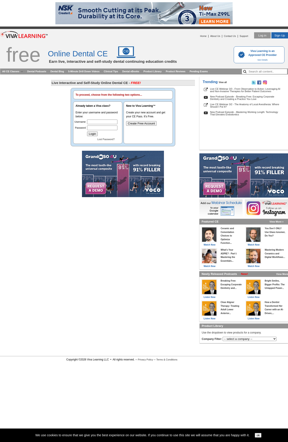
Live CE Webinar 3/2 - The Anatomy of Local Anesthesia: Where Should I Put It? (244, 105)
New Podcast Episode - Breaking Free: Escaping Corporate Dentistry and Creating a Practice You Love (242, 97)
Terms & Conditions (166, 359)
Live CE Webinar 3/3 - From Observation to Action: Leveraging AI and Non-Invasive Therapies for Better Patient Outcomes (245, 90)
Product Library (152, 71)
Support (243, 36)
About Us (215, 36)
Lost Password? (106, 139)
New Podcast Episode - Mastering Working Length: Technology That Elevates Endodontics (244, 113)
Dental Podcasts (36, 71)
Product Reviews (175, 71)
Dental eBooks (130, 71)
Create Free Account (141, 123)
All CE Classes (10, 71)
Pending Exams (199, 71)
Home (203, 36)
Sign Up (279, 35)
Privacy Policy (145, 359)
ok (258, 435)
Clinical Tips (111, 71)
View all (223, 82)
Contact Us (230, 36)
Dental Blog (57, 71)
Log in (262, 35)
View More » (277, 221)
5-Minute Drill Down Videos (84, 71)
